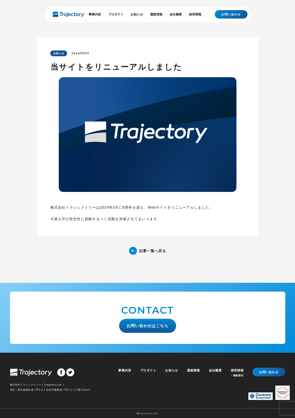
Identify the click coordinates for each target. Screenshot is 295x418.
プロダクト (116, 14)
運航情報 (156, 14)
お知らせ (137, 14)
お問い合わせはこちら (147, 325)
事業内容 (95, 14)
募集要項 (238, 375)
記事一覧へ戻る (152, 251)
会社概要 (175, 14)
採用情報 (195, 14)
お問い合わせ (231, 14)
